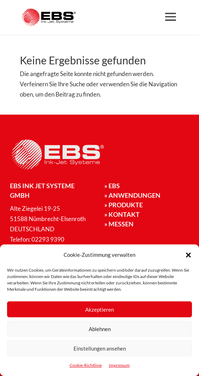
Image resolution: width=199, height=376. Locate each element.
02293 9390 (47, 239)
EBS (112, 186)
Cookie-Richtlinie (86, 365)
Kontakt (122, 214)
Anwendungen (132, 195)
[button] (188, 255)
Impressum (119, 365)
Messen (119, 224)
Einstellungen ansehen (100, 348)
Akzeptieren (99, 309)
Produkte (123, 205)
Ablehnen (100, 329)
